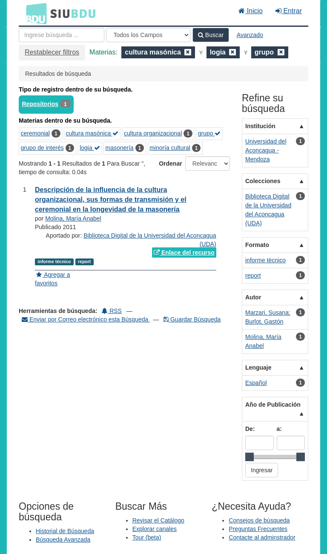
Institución (260, 126)
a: (279, 428)
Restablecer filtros (52, 52)
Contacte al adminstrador (262, 537)
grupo (209, 133)
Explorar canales (154, 528)
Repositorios (40, 103)
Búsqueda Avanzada (63, 539)
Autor (253, 297)
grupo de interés (42, 147)
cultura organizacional (153, 133)
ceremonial (35, 133)
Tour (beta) (146, 537)
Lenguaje (258, 367)
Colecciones (262, 181)
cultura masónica (92, 133)
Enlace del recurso (184, 252)
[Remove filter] (187, 52)
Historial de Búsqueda (65, 531)
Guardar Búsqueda (192, 319)
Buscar (211, 35)
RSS (112, 310)
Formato (257, 244)
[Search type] (148, 35)
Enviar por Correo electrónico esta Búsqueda (86, 319)
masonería (120, 147)
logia (90, 147)
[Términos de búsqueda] (61, 35)
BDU (34, 13)
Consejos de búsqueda (259, 520)
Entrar (288, 10)
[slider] (249, 457)
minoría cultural (169, 147)
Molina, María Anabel (73, 218)
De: (250, 428)
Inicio (250, 10)
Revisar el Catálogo (158, 520)
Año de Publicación (273, 404)
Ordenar (170, 163)
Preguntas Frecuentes (258, 528)
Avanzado (250, 35)
